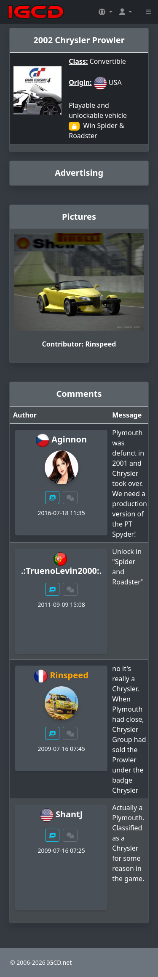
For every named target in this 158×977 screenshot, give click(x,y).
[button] (105, 11)
